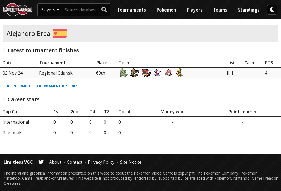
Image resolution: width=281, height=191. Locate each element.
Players (194, 9)
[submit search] (104, 10)
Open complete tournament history (42, 85)
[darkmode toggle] (272, 10)
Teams (220, 9)
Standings (248, 9)
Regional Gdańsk (56, 73)
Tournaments (131, 9)
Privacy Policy (101, 162)
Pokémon (166, 9)
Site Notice (131, 162)
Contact (74, 162)
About (55, 162)
